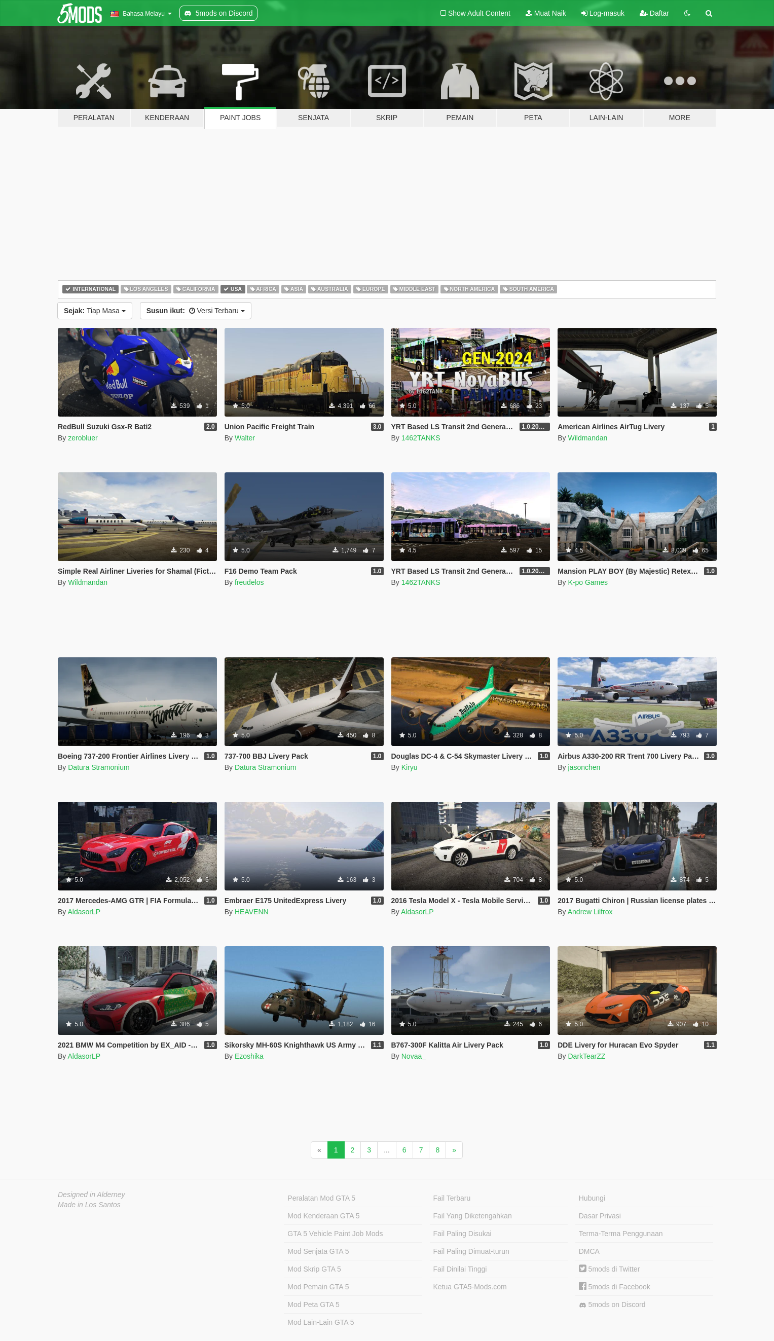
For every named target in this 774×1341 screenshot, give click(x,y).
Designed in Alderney (91, 1194)
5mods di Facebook (614, 1286)
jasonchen (584, 767)
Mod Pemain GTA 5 (318, 1287)
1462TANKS (420, 438)
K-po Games (588, 582)
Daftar (654, 13)
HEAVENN (252, 912)
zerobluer (82, 438)
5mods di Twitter (609, 1269)
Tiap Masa (95, 311)
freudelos (249, 582)
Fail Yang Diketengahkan (472, 1216)
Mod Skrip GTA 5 (314, 1269)
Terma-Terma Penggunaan (621, 1234)
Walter (245, 438)
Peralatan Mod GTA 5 (321, 1198)
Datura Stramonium (98, 767)
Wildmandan (587, 438)
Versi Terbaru (195, 311)
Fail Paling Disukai (462, 1234)
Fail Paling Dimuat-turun (471, 1251)
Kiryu (409, 767)
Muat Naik (546, 13)
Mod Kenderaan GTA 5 (323, 1216)
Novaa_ (413, 1056)
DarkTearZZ (586, 1056)
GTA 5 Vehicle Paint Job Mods (335, 1234)
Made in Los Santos (89, 1205)
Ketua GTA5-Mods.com (470, 1287)
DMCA (589, 1251)
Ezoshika (249, 1056)
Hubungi (592, 1198)
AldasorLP (83, 912)
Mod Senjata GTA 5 (318, 1251)
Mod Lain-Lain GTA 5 (320, 1322)
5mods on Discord (612, 1304)
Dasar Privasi (600, 1216)
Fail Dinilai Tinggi (460, 1269)
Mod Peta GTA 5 (313, 1304)
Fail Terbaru (452, 1198)
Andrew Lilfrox (590, 912)
